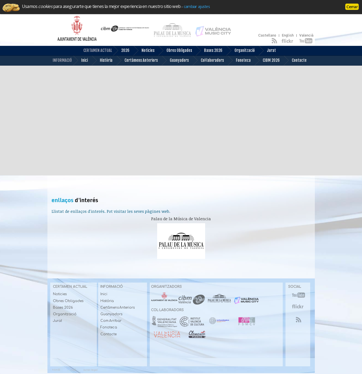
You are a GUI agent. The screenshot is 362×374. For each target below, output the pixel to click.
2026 (121, 50)
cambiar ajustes (197, 6)
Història (101, 60)
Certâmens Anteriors (117, 307)
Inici (80, 60)
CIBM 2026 (267, 60)
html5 (56, 369)
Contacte (295, 60)
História (107, 301)
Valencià (306, 35)
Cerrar (352, 6)
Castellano (267, 35)
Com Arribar (111, 321)
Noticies (143, 50)
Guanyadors (175, 60)
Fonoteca (239, 60)
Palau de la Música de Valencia (181, 218)
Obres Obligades (175, 50)
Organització (240, 50)
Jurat (267, 50)
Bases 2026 (209, 50)
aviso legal (90, 369)
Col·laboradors (208, 60)
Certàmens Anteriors (137, 60)
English (288, 35)
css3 (73, 369)
